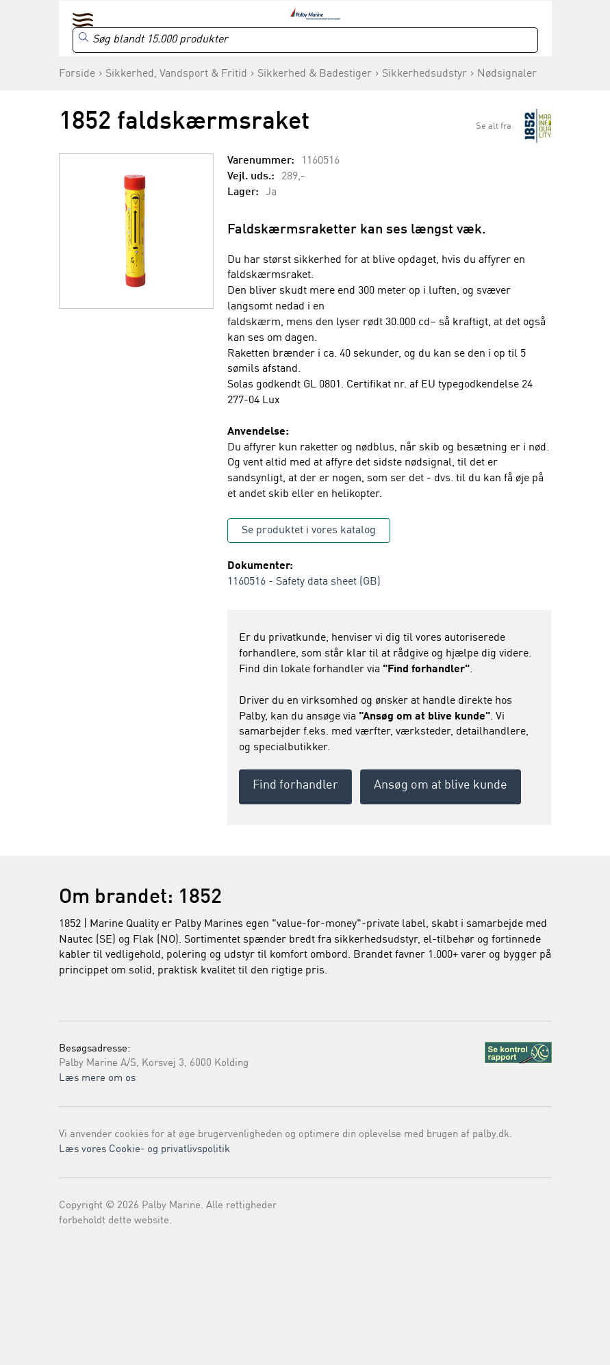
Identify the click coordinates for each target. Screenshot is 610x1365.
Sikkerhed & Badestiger (314, 73)
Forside (77, 73)
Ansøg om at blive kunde (440, 785)
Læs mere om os (97, 1078)
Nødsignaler (507, 73)
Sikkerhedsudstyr (424, 73)
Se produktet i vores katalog (309, 530)
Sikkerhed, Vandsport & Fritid (176, 73)
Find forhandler (295, 785)
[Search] (305, 40)
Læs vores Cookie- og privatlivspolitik (144, 1150)
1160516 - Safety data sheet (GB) (304, 581)
